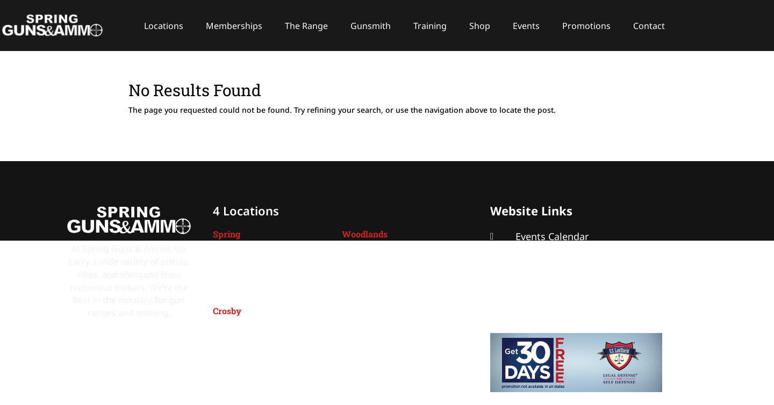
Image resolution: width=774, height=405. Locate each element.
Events (526, 26)
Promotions (586, 26)
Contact (649, 26)
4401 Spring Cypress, (255, 255)
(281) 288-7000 (252, 289)
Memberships (234, 26)
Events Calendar (552, 236)
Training (430, 26)
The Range (306, 26)
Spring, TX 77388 (247, 268)
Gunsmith (370, 26)
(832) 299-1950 (381, 289)
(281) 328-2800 (252, 366)
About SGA (540, 271)
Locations (163, 26)
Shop (479, 26)
